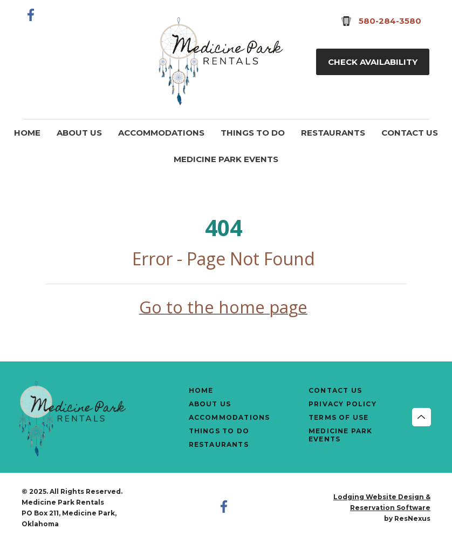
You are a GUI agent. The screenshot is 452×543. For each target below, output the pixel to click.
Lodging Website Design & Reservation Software (381, 502)
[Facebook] (31, 14)
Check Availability (372, 62)
